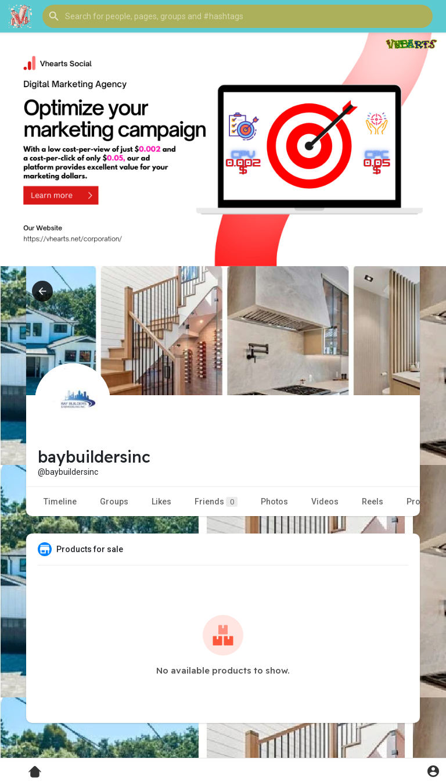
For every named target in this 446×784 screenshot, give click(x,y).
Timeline (60, 501)
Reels (372, 501)
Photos (274, 501)
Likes (161, 501)
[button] (237, 16)
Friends (216, 502)
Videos (325, 501)
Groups (114, 501)
